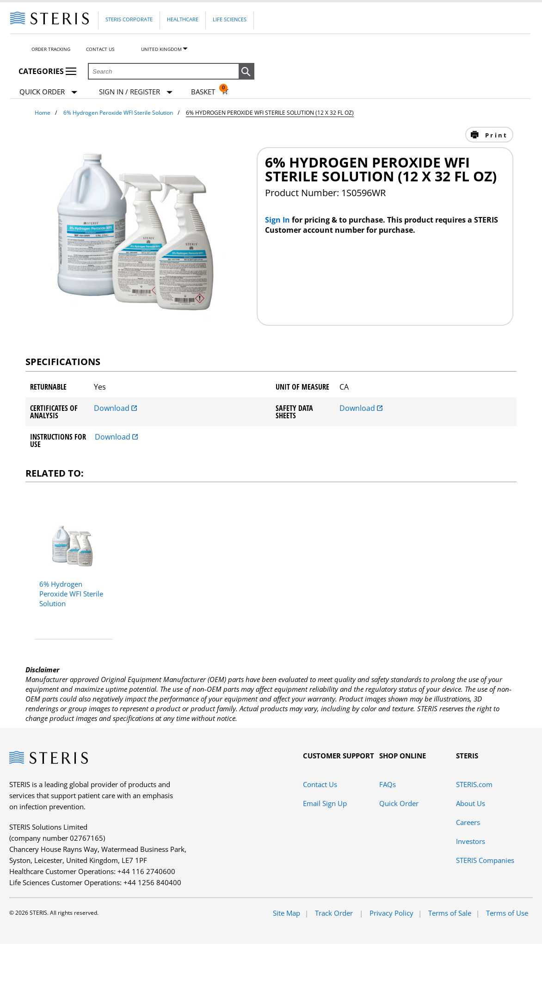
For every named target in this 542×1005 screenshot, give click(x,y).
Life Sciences (229, 19)
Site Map (286, 913)
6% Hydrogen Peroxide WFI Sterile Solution (118, 113)
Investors (470, 841)
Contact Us (100, 49)
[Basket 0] (209, 91)
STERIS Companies (485, 860)
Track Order (335, 913)
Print (495, 135)
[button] (246, 72)
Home (42, 113)
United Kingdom (161, 49)
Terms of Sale (449, 913)
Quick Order (48, 92)
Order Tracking (50, 49)
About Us (470, 803)
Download (115, 408)
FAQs (387, 784)
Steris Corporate (129, 19)
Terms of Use (507, 913)
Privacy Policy (391, 913)
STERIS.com (474, 784)
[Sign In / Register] (135, 91)
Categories (47, 71)
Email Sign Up (325, 803)
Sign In (278, 220)
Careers (468, 822)
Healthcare (182, 19)
